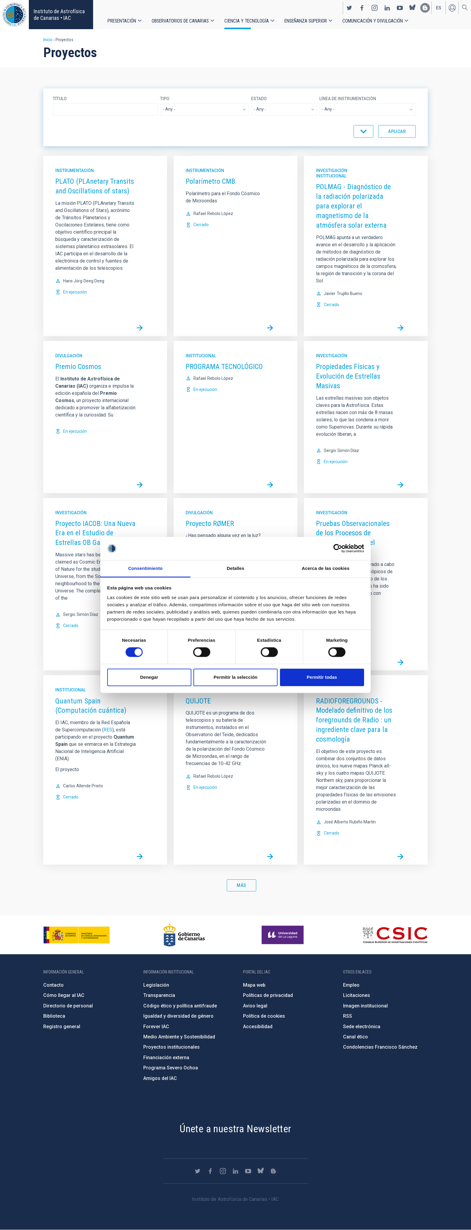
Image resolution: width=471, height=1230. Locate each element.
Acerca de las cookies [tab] (326, 568)
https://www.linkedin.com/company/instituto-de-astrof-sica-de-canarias (387, 8)
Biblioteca (54, 1016)
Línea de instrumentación (347, 98)
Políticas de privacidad (268, 995)
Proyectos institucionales (171, 1047)
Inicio (48, 39)
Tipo (164, 98)
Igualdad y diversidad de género (178, 1016)
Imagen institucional (365, 1006)
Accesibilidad (257, 1026)
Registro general (61, 1026)
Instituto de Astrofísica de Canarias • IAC (59, 14)
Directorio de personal (68, 1006)
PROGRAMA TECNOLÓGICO (224, 366)
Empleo (351, 985)
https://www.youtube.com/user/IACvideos (400, 8)
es (438, 7)
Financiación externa (166, 1057)
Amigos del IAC (160, 1078)
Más (241, 885)
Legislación (156, 985)
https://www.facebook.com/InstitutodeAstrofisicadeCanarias (362, 8)
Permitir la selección (235, 677)
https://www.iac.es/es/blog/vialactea (425, 8)
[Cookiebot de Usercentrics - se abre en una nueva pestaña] (337, 548)
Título (60, 98)
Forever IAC (156, 1026)
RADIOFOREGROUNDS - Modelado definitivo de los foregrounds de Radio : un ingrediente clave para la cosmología (354, 720)
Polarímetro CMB (210, 181)
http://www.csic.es (395, 935)
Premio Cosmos (78, 366)
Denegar (149, 677)
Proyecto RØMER (210, 523)
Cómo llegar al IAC (63, 995)
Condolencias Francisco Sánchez (380, 1047)
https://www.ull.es (283, 935)
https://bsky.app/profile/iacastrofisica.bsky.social (412, 8)
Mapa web (254, 985)
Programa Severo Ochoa (170, 1068)
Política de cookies (264, 1016)
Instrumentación (74, 170)
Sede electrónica (361, 1026)
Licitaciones (356, 995)
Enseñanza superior (305, 21)
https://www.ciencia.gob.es (76, 935)
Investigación (331, 170)
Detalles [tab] (235, 568)
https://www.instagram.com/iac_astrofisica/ (374, 8)
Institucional (331, 176)
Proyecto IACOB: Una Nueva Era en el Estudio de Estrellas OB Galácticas (95, 533)
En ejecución (75, 292)
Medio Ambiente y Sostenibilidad (179, 1037)
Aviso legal (255, 1006)
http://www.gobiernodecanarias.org (184, 935)
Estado (259, 98)
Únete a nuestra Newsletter (235, 1129)
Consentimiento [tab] (145, 568)
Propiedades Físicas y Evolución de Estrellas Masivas (348, 376)
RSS (347, 1016)
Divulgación (68, 355)
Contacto (53, 985)
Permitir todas (322, 677)
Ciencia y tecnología (246, 21)
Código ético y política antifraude (180, 1006)
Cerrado (201, 224)
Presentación (122, 21)
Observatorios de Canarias (180, 21)
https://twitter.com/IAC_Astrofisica (349, 8)
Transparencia (159, 995)
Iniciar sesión (452, 8)
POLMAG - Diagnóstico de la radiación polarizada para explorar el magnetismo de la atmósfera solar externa (353, 206)
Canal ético (355, 1037)
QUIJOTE (198, 701)
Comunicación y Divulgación (372, 21)
